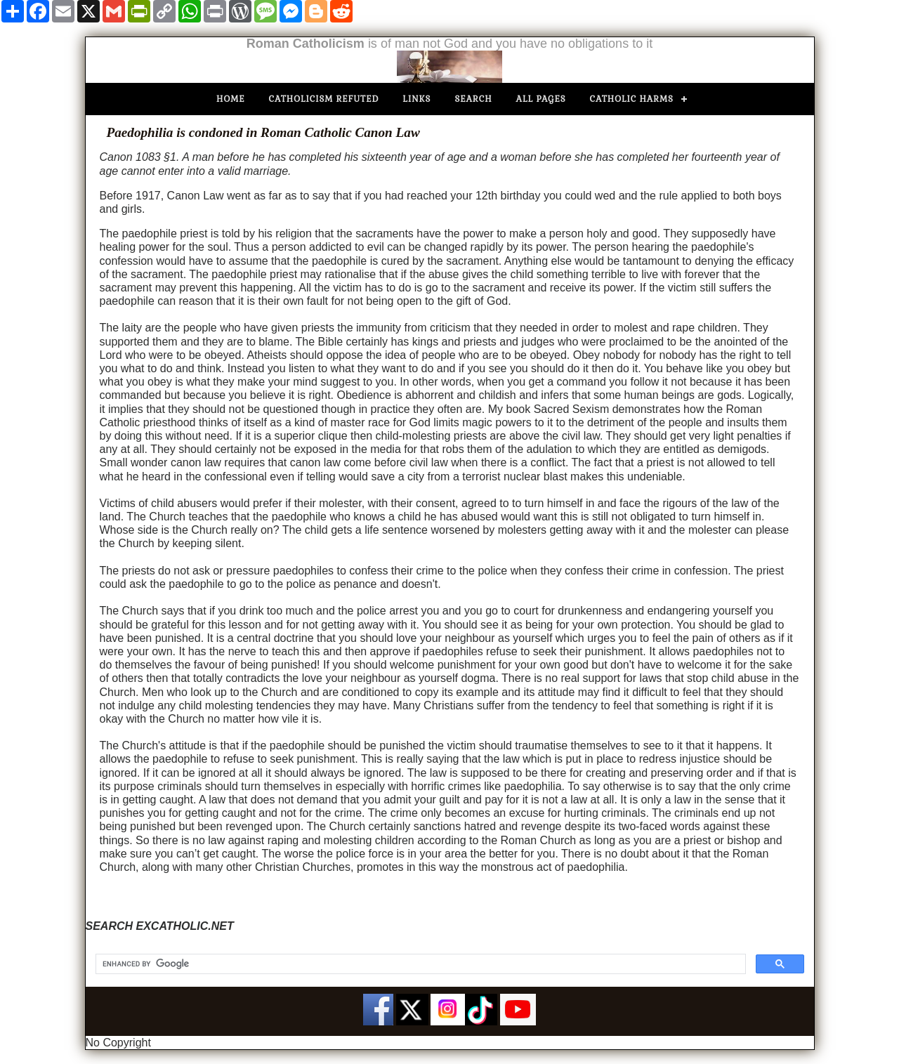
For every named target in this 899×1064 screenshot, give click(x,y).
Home (230, 99)
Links (416, 99)
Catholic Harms (632, 99)
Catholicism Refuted (324, 99)
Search (473, 99)
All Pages (541, 99)
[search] (419, 964)
